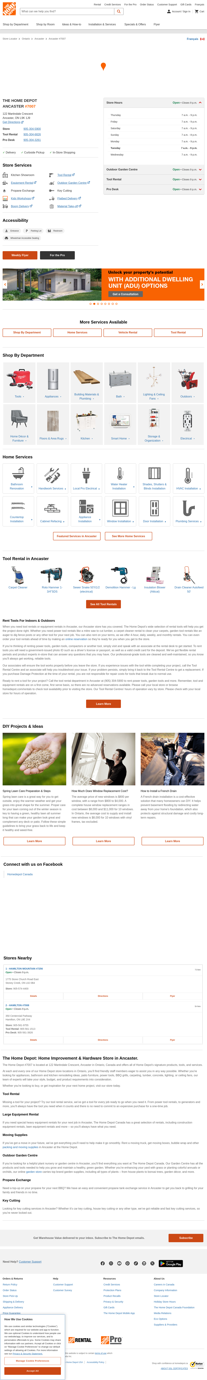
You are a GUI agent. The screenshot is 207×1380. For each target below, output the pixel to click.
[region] (32, 1347)
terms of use (100, 1353)
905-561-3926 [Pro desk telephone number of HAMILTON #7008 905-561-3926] (25, 1032)
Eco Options (160, 1319)
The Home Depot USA (72, 1362)
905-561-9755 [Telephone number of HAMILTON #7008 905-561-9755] (20, 1025)
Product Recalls (112, 1296)
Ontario (26, 38)
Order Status (147, 4)
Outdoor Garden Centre (73, 182)
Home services (77, 332)
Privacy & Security (113, 1301)
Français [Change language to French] (199, 4)
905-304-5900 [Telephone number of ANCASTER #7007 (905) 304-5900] (32, 128)
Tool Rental (66, 175)
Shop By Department (27, 332)
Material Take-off (69, 206)
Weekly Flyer (20, 255)
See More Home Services (128, 536)
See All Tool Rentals (103, 604)
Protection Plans (112, 1290)
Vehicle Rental (127, 332)
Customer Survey (62, 1290)
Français (192, 38)
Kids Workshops (22, 198)
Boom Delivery (21, 206)
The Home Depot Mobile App (119, 1313)
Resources (109, 1278)
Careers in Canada (164, 1284)
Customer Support (167, 4)
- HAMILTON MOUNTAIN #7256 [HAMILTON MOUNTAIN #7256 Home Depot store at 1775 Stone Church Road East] (24, 968)
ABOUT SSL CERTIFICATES (174, 1368)
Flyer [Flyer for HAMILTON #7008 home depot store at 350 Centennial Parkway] (172, 1040)
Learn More (103, 703)
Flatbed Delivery (69, 198)
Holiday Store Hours (165, 1301)
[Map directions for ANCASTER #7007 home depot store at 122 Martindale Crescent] (103, 68)
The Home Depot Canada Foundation (174, 1307)
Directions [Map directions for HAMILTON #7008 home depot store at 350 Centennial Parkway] (103, 1040)
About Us (159, 1278)
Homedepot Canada (20, 874)
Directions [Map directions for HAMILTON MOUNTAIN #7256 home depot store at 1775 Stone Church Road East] (103, 996)
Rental (97, 4)
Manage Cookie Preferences (32, 1361)
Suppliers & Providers (165, 1324)
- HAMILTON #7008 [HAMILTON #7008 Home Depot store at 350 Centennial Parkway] (17, 1005)
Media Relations (162, 1313)
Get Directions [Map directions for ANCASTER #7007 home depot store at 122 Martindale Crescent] (13, 122)
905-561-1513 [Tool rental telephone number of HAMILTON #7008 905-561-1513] (27, 1028)
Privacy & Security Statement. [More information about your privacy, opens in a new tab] (28, 1353)
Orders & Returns (13, 1278)
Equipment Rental (23, 182)
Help (55, 1278)
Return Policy (10, 1284)
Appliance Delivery (13, 1307)
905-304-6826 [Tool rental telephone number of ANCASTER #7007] (32, 134)
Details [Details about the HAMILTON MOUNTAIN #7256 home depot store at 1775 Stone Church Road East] (33, 996)
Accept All (32, 1371)
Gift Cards (185, 4)
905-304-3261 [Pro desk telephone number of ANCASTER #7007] (32, 140)
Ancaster (39, 38)
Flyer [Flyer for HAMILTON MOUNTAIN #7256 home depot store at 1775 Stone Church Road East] (172, 996)
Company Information (165, 1290)
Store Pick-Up (10, 1296)
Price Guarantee (12, 1313)
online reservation (76, 639)
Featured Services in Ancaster (77, 536)
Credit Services (112, 4)
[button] (119, 11)
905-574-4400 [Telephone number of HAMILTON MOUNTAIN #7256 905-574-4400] (20, 988)
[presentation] (5, 284)
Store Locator (10, 38)
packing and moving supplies (20, 1147)
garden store (34, 1171)
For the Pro (130, 4)
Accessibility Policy (95, 1362)
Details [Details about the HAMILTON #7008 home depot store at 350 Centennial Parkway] (33, 1040)
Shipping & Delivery (13, 1301)
